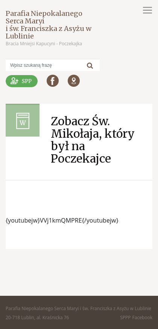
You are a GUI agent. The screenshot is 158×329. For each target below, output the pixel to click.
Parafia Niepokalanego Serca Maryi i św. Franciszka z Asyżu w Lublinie (48, 24)
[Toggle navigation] (147, 10)
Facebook (142, 317)
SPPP (125, 317)
